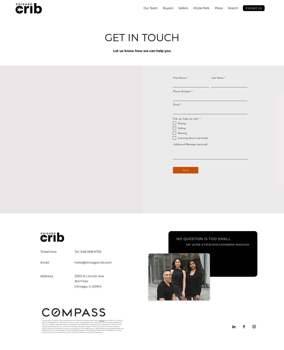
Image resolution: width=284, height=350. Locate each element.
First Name (179, 77)
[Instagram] (254, 326)
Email (176, 104)
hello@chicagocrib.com (93, 262)
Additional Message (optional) (190, 144)
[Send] (185, 170)
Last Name (218, 77)
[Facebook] (244, 326)
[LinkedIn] (234, 326)
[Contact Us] (254, 8)
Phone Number (182, 91)
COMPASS (102, 320)
